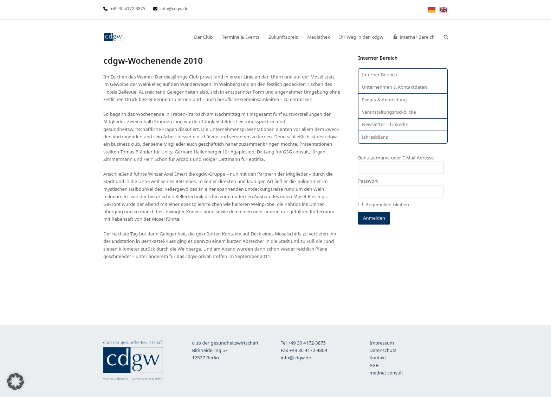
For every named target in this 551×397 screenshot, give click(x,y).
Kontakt (378, 357)
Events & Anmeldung (384, 99)
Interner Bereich (379, 74)
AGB (374, 365)
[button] (446, 37)
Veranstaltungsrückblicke (389, 112)
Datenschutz (383, 350)
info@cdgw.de (296, 357)
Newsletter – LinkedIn (385, 124)
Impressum (382, 343)
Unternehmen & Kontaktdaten (394, 87)
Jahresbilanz (375, 137)
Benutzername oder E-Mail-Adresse (396, 158)
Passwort (368, 181)
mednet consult (386, 373)
